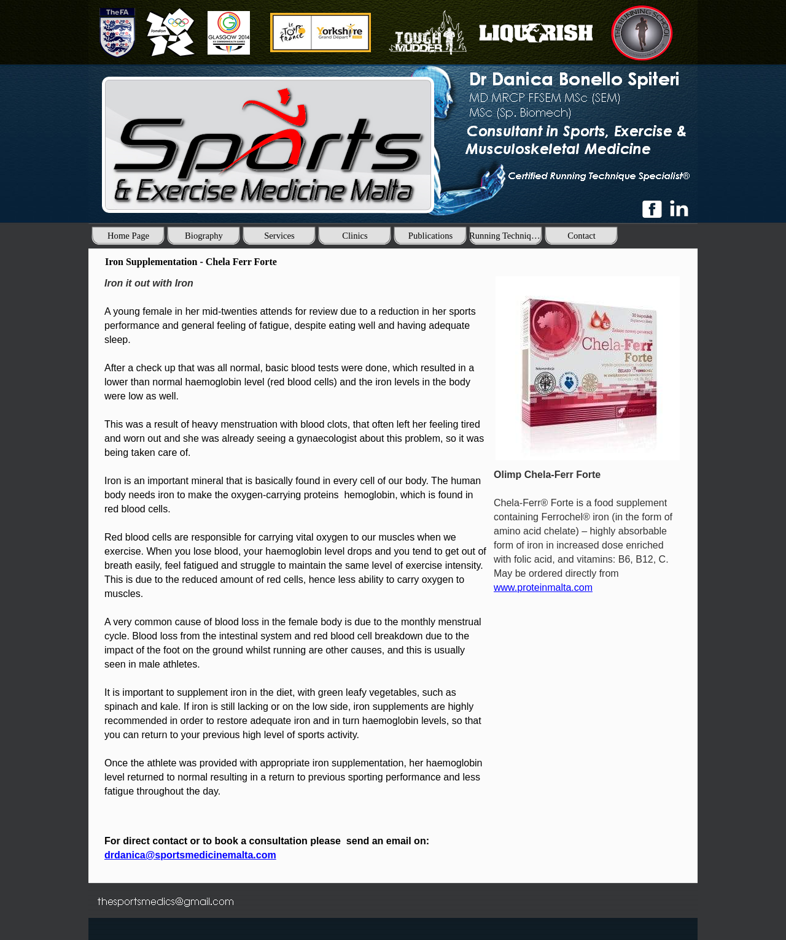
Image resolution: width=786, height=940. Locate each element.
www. (543, 587)
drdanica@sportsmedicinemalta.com (190, 855)
